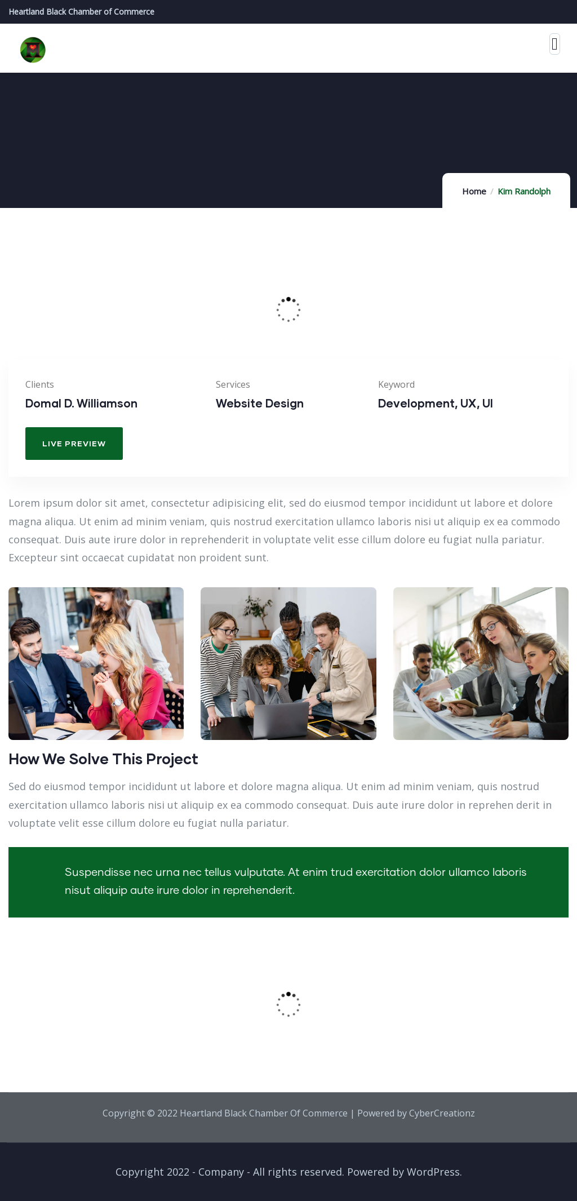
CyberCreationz (442, 1113)
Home (474, 191)
